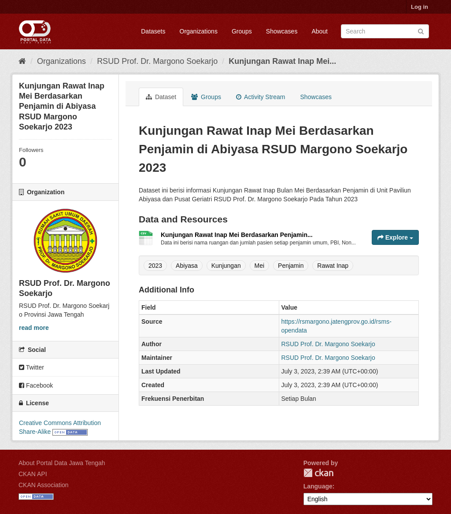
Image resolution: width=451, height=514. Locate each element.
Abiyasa (187, 265)
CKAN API (32, 473)
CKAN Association (43, 484)
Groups (242, 31)
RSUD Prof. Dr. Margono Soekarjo (157, 61)
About (319, 31)
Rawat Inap (332, 265)
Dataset (161, 96)
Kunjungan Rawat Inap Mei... (282, 61)
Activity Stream (260, 96)
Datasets (153, 31)
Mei (260, 265)
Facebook (36, 385)
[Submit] (421, 30)
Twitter (31, 367)
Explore (395, 237)
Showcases (282, 31)
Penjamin (290, 265)
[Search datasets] (385, 31)
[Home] (22, 61)
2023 (155, 265)
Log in (419, 7)
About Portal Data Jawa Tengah (61, 462)
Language (318, 486)
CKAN (318, 472)
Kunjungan (226, 265)
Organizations (199, 31)
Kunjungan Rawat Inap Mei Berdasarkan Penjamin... (237, 234)
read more (34, 327)
